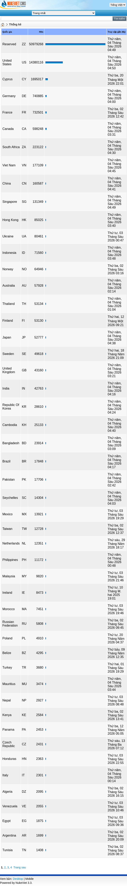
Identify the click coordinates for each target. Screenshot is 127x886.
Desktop (18, 878)
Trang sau (19, 867)
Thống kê (15, 24)
